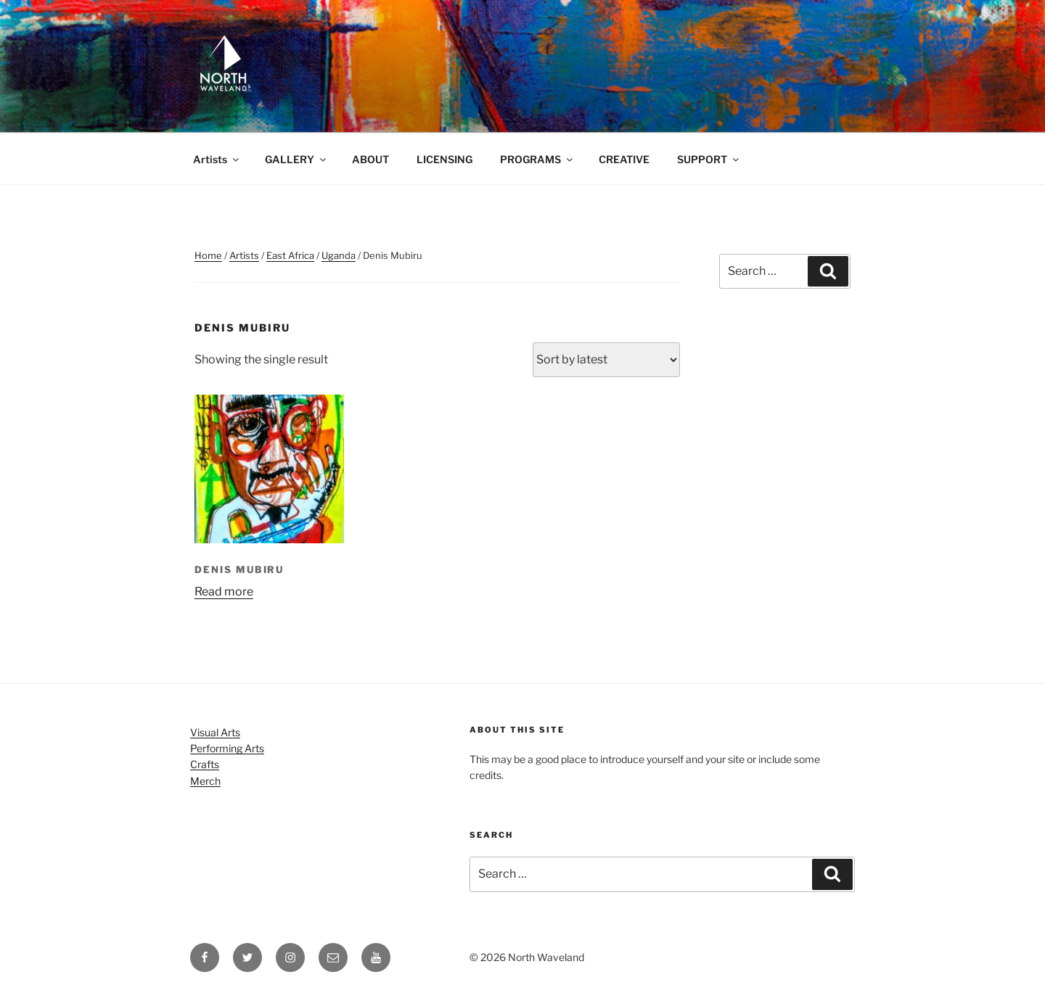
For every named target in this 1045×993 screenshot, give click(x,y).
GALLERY (296, 159)
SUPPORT (709, 159)
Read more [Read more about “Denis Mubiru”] (223, 591)
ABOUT (370, 159)
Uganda (338, 255)
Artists (217, 159)
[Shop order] (606, 359)
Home (208, 255)
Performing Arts (227, 748)
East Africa (290, 255)
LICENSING (444, 159)
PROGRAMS (537, 159)
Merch (205, 781)
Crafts (204, 764)
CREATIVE (624, 159)
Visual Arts (215, 732)
